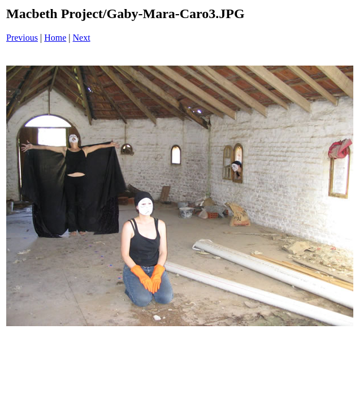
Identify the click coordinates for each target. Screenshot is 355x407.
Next (81, 37)
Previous (22, 37)
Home (55, 37)
